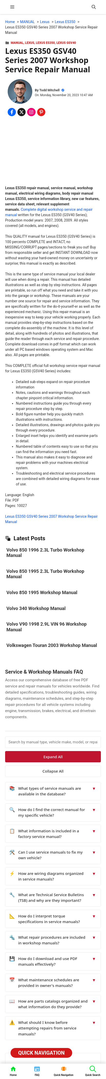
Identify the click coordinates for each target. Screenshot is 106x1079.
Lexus (29, 43)
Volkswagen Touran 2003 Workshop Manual (51, 645)
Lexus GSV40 (66, 43)
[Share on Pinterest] (41, 112)
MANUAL (17, 43)
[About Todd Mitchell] (20, 92)
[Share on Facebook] (12, 112)
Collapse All (53, 771)
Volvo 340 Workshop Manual (36, 608)
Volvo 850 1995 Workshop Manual (41, 592)
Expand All (53, 756)
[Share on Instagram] (31, 112)
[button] (94, 7)
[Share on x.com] (21, 112)
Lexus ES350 (45, 43)
